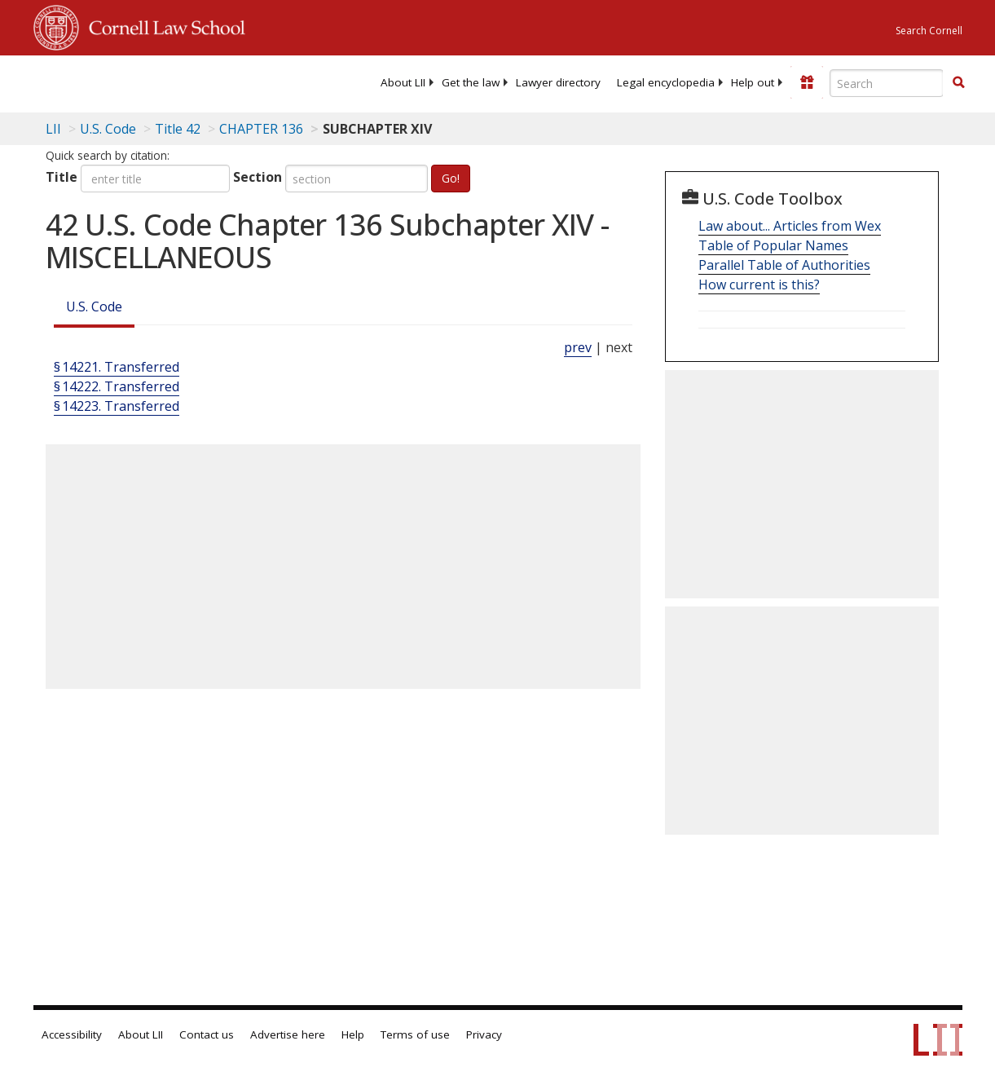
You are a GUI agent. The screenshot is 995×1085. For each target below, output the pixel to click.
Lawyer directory (558, 82)
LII (53, 129)
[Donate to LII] (806, 82)
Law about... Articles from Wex (789, 226)
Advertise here (287, 1034)
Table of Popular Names (773, 245)
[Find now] (958, 83)
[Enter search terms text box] (887, 83)
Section (257, 177)
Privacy (484, 1034)
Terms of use (415, 1034)
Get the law (471, 82)
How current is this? (759, 284)
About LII (403, 82)
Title (61, 177)
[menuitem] (403, 82)
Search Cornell (929, 30)
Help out (752, 82)
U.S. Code (94, 306)
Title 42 (177, 129)
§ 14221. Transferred (116, 367)
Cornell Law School (162, 25)
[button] (958, 82)
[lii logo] (97, 82)
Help (352, 1034)
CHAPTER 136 (261, 129)
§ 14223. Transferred (116, 406)
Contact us (206, 1034)
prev (578, 347)
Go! (451, 178)
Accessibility (72, 1034)
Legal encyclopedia (666, 82)
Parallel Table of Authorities (784, 265)
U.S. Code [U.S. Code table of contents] (108, 129)
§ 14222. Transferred (116, 386)
